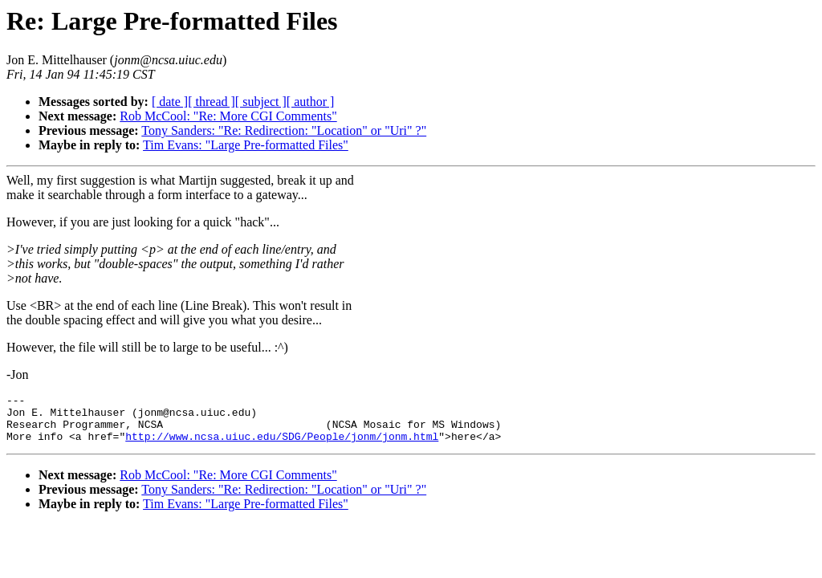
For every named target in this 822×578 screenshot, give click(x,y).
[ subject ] (261, 101)
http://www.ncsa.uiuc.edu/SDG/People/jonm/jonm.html (281, 445)
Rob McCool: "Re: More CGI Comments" (228, 116)
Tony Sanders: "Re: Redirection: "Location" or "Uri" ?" (283, 130)
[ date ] (170, 101)
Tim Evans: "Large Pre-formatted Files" (245, 145)
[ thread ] (211, 101)
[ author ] (311, 101)
